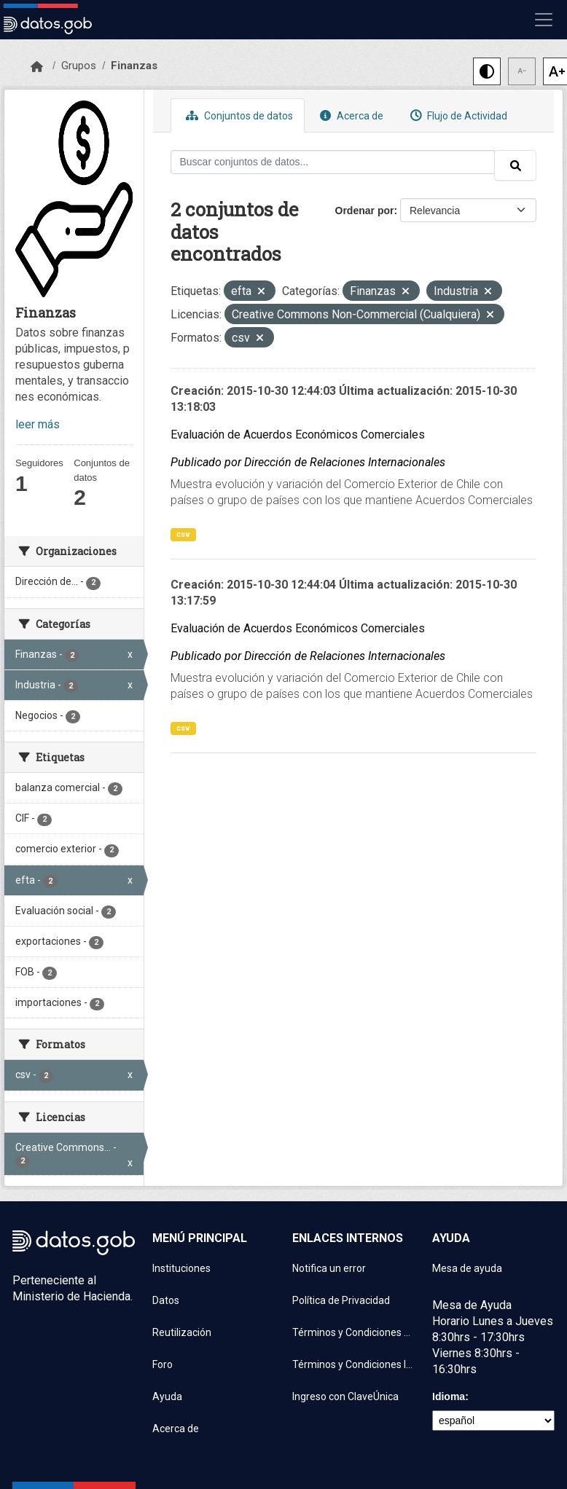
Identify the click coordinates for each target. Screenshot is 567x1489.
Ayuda (167, 1396)
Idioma (448, 1396)
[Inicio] (37, 67)
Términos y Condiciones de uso (353, 1332)
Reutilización (181, 1332)
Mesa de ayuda (467, 1268)
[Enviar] (515, 165)
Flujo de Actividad (457, 115)
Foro (162, 1364)
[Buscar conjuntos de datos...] (333, 162)
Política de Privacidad (341, 1300)
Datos (165, 1300)
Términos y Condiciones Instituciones (353, 1364)
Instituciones (181, 1268)
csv (183, 534)
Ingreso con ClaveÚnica (345, 1396)
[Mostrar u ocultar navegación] (543, 19)
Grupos (78, 65)
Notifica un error (329, 1268)
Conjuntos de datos (237, 115)
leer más (37, 424)
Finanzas (134, 65)
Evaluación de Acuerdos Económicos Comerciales (298, 434)
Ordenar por (364, 210)
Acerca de (349, 115)
